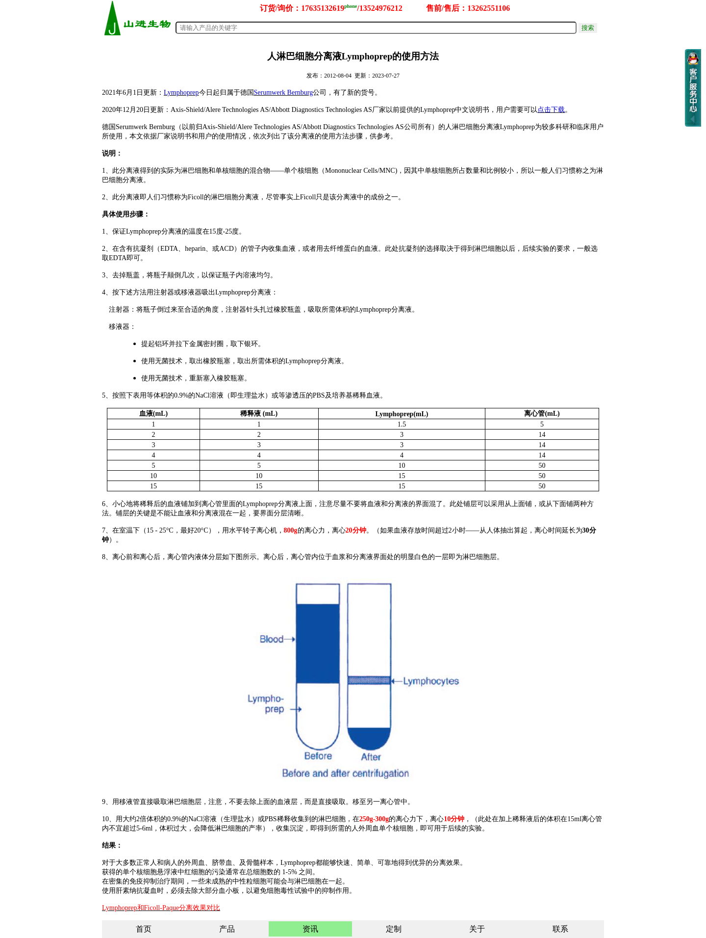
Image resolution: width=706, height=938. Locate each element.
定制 (394, 929)
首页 (143, 929)
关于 (477, 929)
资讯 (310, 929)
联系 (560, 929)
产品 (227, 929)
